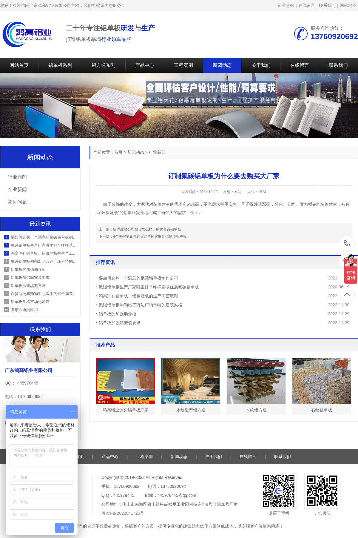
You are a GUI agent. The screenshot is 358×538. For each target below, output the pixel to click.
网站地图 (348, 5)
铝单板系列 (60, 65)
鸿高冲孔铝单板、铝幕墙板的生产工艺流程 (138, 295)
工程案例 (183, 65)
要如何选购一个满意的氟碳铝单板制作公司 (138, 278)
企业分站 (285, 5)
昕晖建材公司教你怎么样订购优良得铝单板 (147, 229)
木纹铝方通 (256, 410)
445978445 (27, 383)
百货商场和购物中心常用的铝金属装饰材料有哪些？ (44, 293)
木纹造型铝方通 (191, 410)
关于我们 (261, 65)
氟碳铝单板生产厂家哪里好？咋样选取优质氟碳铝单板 (149, 287)
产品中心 (144, 65)
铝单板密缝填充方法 (28, 285)
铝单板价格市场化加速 (30, 301)
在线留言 (306, 5)
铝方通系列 (103, 65)
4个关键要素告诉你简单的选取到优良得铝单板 (150, 236)
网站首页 (19, 65)
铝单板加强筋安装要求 (120, 322)
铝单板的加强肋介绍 (117, 313)
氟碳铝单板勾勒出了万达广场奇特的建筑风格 (140, 304)
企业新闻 (17, 189)
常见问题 (17, 202)
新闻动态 (222, 65)
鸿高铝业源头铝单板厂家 (126, 410)
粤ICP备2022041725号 (122, 513)
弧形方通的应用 (24, 310)
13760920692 (347, 243)
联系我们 (327, 5)
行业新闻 (157, 152)
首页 (118, 152)
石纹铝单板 (321, 410)
